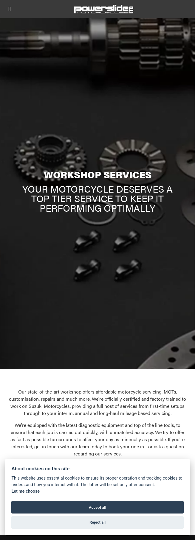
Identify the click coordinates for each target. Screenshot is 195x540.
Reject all (97, 522)
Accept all (97, 507)
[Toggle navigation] (9, 8)
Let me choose (25, 491)
